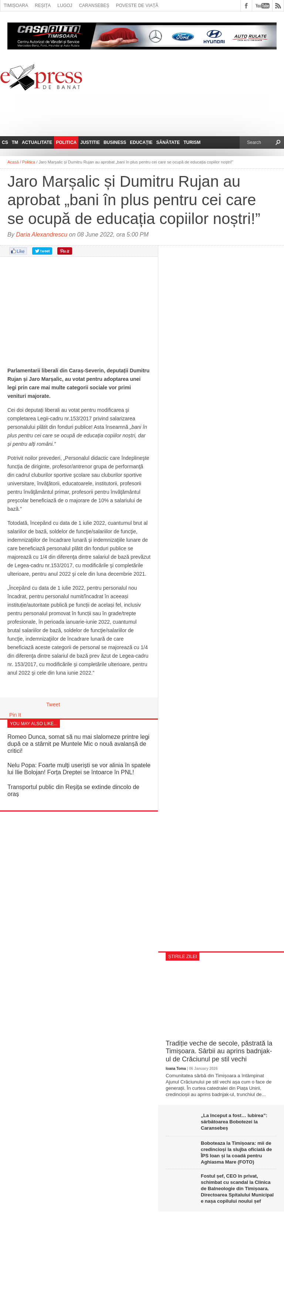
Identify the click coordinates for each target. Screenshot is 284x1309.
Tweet (53, 704)
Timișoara (16, 5)
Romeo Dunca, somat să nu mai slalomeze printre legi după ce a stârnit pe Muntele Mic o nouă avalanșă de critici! (78, 744)
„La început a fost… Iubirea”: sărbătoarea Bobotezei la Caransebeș (234, 1122)
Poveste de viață (137, 5)
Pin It (15, 715)
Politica (66, 142)
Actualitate (37, 142)
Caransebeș (94, 5)
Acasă (13, 162)
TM (15, 142)
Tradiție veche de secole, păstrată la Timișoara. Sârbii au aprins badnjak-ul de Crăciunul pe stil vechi (219, 1051)
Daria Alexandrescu (41, 234)
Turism (191, 142)
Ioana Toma (176, 1069)
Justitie (90, 142)
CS (5, 142)
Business (115, 142)
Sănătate (168, 142)
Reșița (43, 5)
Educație (141, 142)
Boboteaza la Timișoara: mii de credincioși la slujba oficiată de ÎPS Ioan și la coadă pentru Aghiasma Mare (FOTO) (236, 1152)
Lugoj (64, 5)
